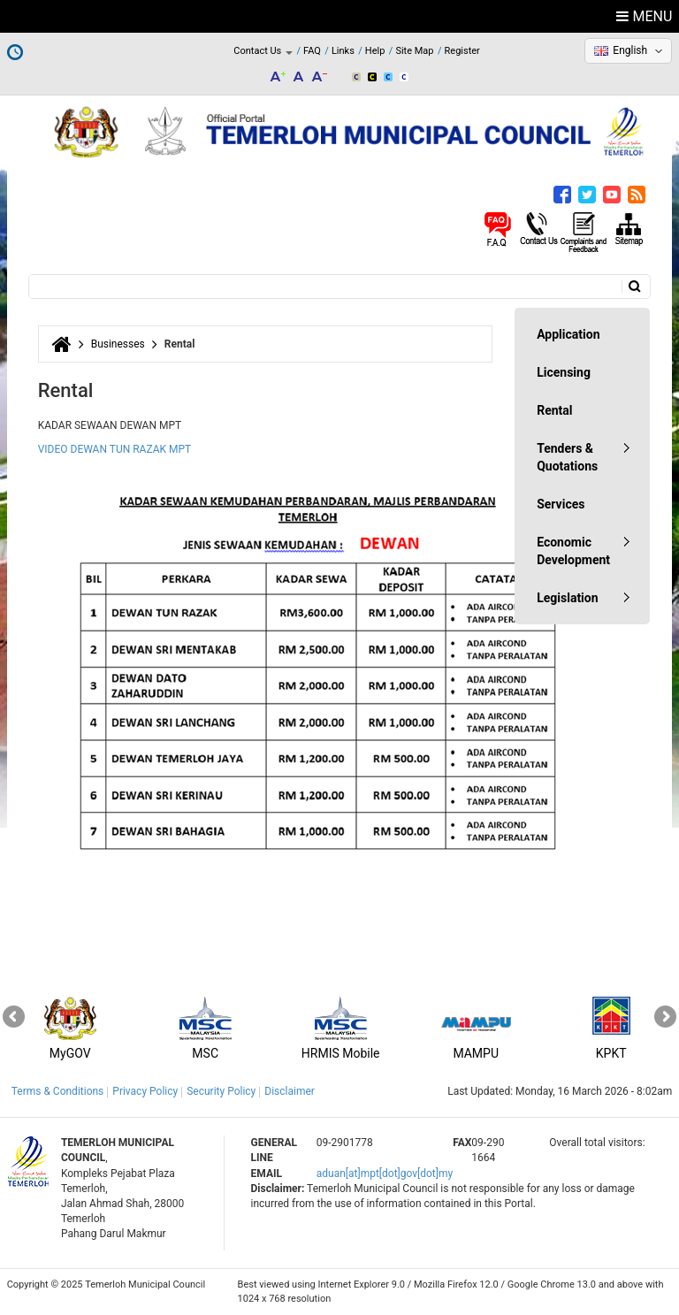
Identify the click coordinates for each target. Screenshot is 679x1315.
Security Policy (221, 1091)
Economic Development (573, 551)
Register (462, 51)
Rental (554, 410)
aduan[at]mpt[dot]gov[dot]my (385, 1173)
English (630, 50)
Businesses (118, 344)
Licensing (564, 372)
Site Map (414, 51)
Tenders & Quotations (567, 457)
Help (375, 51)
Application (568, 334)
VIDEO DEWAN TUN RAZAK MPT (115, 449)
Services (560, 504)
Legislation (567, 598)
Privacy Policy (145, 1091)
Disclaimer (289, 1091)
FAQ (312, 51)
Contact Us (263, 51)
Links (343, 51)
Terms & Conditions (57, 1091)
